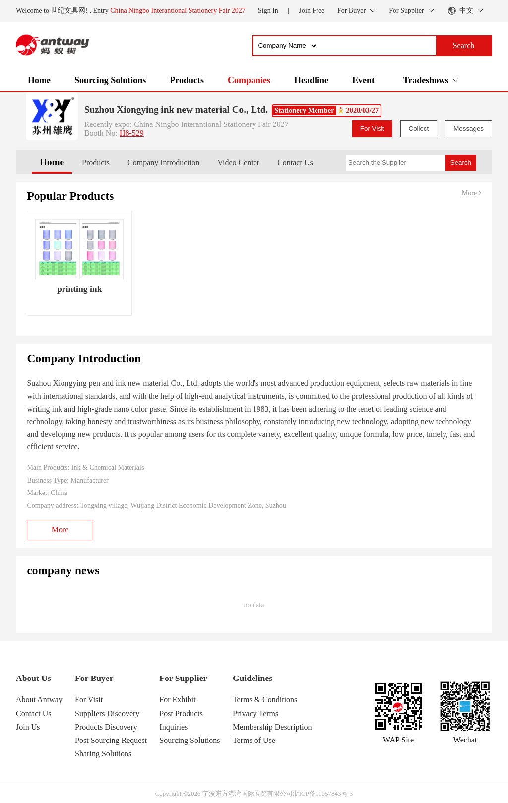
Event (363, 80)
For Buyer (94, 678)
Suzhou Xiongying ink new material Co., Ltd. (176, 109)
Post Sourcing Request (111, 740)
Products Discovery (106, 727)
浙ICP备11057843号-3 (323, 793)
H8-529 (132, 133)
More (471, 193)
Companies (249, 80)
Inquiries (173, 727)
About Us (33, 678)
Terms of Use (254, 740)
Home (39, 80)
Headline (311, 80)
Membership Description (272, 727)
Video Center (238, 162)
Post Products (181, 713)
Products (187, 80)
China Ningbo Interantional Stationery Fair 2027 (178, 10)
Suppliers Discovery (107, 713)
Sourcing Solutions (110, 80)
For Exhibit (177, 699)
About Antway (39, 699)
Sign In (268, 10)
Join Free (312, 10)
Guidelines (252, 678)
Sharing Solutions (103, 753)
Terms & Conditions (265, 699)
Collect (419, 128)
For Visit (372, 128)
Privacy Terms (255, 713)
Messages (468, 128)
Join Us (28, 727)
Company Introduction (163, 162)
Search (460, 162)
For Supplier (183, 678)
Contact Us (295, 162)
